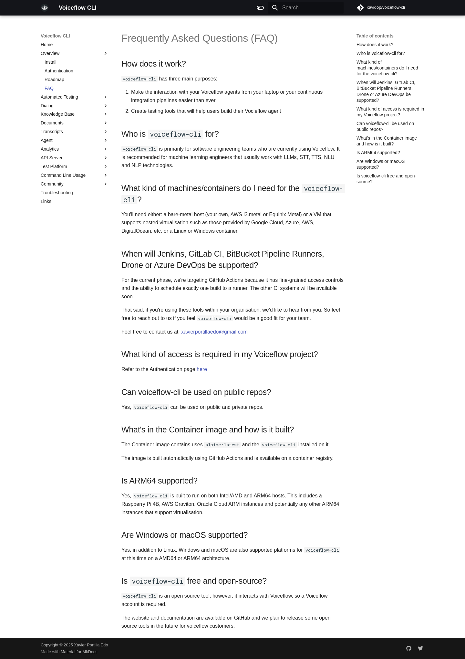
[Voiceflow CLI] (44, 7)
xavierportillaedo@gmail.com (214, 332)
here (202, 369)
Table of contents (375, 35)
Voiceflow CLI (55, 35)
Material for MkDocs (79, 651)
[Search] (306, 8)
